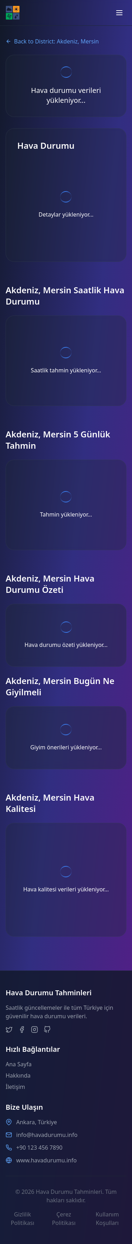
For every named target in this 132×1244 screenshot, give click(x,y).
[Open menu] (119, 13)
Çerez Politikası (64, 1218)
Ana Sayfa (19, 1064)
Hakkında (18, 1075)
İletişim (15, 1087)
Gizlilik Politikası (22, 1218)
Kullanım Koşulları (107, 1218)
